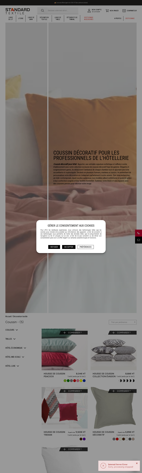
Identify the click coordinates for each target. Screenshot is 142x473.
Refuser (54, 247)
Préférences (86, 247)
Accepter (68, 247)
